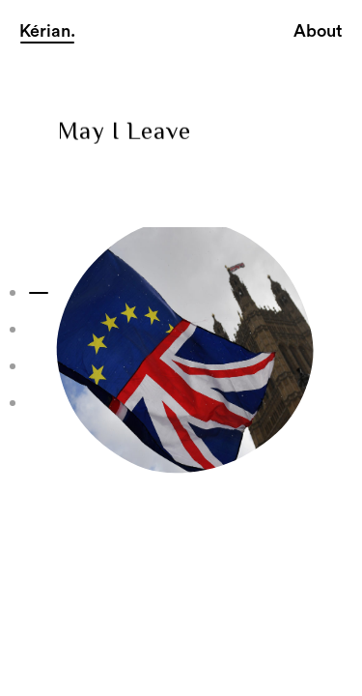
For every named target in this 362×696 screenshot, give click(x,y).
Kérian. (47, 31)
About (318, 31)
